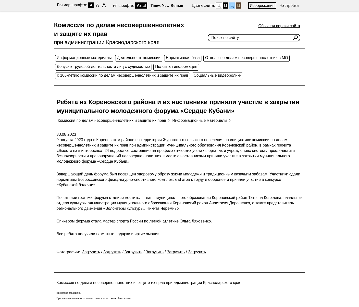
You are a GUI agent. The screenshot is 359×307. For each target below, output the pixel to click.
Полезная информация (176, 66)
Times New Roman (166, 5)
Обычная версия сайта (279, 26)
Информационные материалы (84, 58)
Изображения (262, 5)
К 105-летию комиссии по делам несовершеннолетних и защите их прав (122, 75)
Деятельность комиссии (138, 58)
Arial (141, 5)
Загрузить (91, 252)
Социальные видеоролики (217, 75)
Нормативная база (183, 58)
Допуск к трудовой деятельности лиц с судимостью (103, 66)
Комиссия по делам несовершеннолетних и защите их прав (112, 120)
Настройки (289, 5)
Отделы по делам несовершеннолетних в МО (246, 58)
